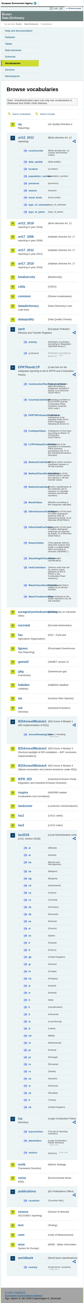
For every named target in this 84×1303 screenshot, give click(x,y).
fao (20, 635)
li (29, 1007)
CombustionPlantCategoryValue (38, 384)
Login (55, 8)
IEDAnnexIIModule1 (32, 721)
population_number (38, 176)
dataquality (26, 319)
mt (30, 1035)
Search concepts (47, 114)
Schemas (10, 56)
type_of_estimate (38, 204)
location (33, 169)
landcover (25, 806)
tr (29, 1100)
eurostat (24, 625)
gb (30, 957)
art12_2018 (26, 223)
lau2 (21, 825)
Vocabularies (13, 63)
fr (29, 950)
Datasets (10, 37)
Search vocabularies (21, 114)
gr (30, 964)
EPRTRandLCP (29, 367)
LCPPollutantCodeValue (38, 444)
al (30, 847)
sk (30, 1093)
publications (27, 1191)
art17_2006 (26, 236)
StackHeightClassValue (38, 558)
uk (30, 1107)
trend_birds (35, 197)
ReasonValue (36, 542)
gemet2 (23, 661)
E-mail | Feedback (15, 1292)
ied (20, 708)
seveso (23, 1211)
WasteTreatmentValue (38, 596)
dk (30, 914)
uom (21, 1234)
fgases (23, 648)
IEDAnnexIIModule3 (32, 748)
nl (30, 1042)
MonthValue (35, 502)
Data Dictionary (31, 24)
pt (30, 1057)
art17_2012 (26, 250)
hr (30, 971)
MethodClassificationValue (38, 473)
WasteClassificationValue (38, 585)
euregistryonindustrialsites (32, 611)
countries (34, 1200)
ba (30, 862)
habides (23, 684)
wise (21, 1244)
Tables (8, 43)
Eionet (19, 24)
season (33, 190)
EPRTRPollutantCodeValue (38, 415)
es (30, 935)
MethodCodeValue (38, 486)
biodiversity (26, 277)
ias (20, 698)
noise (22, 1178)
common (24, 296)
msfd (21, 1164)
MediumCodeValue (38, 462)
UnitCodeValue (37, 567)
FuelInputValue (37, 430)
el (30, 928)
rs (30, 1071)
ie (30, 985)
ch (30, 885)
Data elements (13, 50)
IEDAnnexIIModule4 (32, 765)
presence (34, 183)
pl (30, 1050)
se (30, 1078)
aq (20, 124)
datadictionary (28, 306)
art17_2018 (26, 263)
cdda (21, 286)
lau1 (21, 815)
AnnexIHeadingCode (38, 734)
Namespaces (12, 76)
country (33, 1267)
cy (30, 892)
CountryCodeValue (38, 399)
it (29, 1000)
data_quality (36, 161)
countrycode (36, 150)
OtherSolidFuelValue (38, 527)
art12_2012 (26, 137)
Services (10, 69)
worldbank (25, 1258)
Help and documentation (18, 30)
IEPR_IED (25, 779)
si (30, 1085)
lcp (20, 1118)
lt (29, 1014)
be (30, 871)
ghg (21, 671)
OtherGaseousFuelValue (38, 511)
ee (30, 921)
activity (33, 342)
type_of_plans (37, 211)
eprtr (21, 329)
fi (29, 942)
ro (30, 1064)
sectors (33, 1152)
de (30, 907)
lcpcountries (36, 1131)
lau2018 (23, 834)
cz (30, 899)
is (30, 992)
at (30, 855)
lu (30, 1021)
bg (30, 878)
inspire (23, 792)
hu (30, 978)
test (20, 1225)
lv (30, 1028)
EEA (20, 3)
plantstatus (35, 1140)
